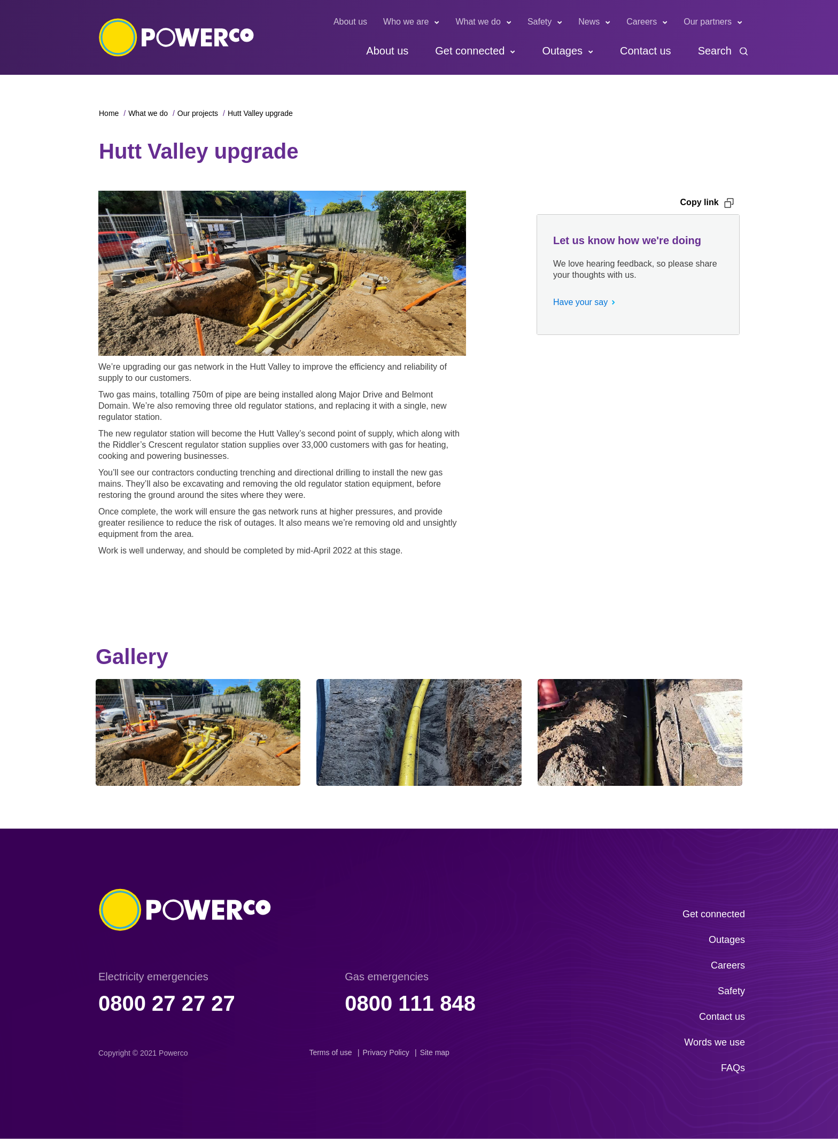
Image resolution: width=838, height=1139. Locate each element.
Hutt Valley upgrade (260, 113)
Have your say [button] (580, 302)
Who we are (406, 21)
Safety (539, 21)
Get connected (470, 51)
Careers (641, 21)
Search (715, 51)
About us (350, 21)
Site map (434, 1052)
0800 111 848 (410, 1003)
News (589, 21)
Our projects (197, 113)
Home (109, 113)
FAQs (733, 1068)
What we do (477, 21)
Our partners (708, 21)
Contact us (645, 51)
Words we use (714, 1042)
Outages (562, 51)
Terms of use (330, 1052)
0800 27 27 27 (166, 1003)
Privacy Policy (386, 1052)
